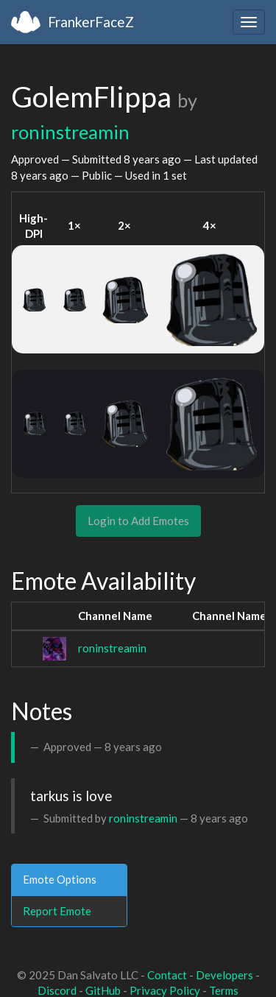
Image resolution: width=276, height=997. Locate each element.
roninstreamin (70, 132)
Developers (224, 975)
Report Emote (57, 910)
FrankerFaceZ (91, 21)
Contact (167, 975)
